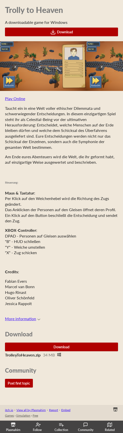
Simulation (23, 415)
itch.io (9, 410)
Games (9, 415)
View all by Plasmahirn (31, 410)
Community (85, 427)
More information (22, 318)
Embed (65, 410)
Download (61, 32)
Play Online (15, 98)
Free (35, 415)
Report (53, 410)
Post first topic (19, 383)
